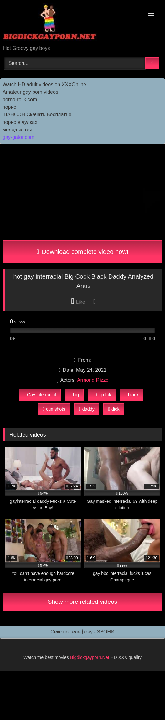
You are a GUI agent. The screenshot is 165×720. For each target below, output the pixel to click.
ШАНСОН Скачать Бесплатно (37, 114)
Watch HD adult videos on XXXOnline (44, 84)
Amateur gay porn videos (30, 92)
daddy (86, 409)
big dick (102, 394)
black (132, 394)
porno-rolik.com (20, 99)
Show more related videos (82, 601)
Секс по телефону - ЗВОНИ (82, 631)
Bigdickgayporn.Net (90, 657)
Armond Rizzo (92, 380)
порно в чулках (20, 122)
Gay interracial (40, 394)
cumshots (54, 409)
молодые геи (17, 129)
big (74, 394)
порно (9, 107)
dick (114, 409)
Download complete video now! (82, 251)
